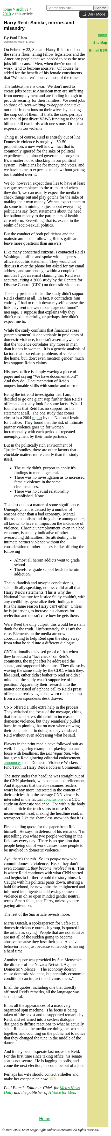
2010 (7, 14)
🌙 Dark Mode (93, 14)
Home (44, 1119)
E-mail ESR (98, 50)
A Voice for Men (61, 1092)
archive (22, 9)
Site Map (100, 43)
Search (100, 8)
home (7, 9)
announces (13, 762)
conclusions (54, 799)
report (37, 418)
